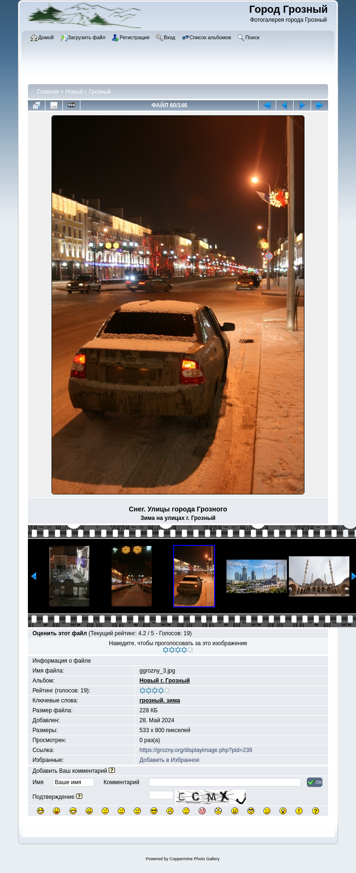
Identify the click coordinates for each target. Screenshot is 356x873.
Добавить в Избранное (169, 760)
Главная (48, 91)
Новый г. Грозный (88, 91)
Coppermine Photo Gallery (194, 858)
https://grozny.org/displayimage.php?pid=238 (195, 750)
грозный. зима (159, 700)
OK (314, 782)
